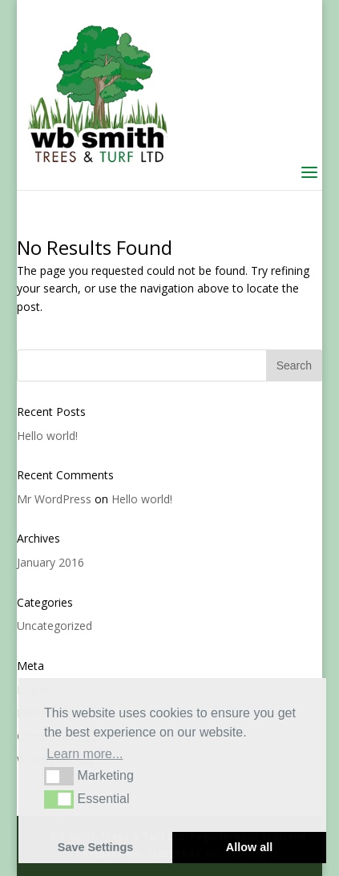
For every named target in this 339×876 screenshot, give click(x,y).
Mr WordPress (54, 499)
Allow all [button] (249, 847)
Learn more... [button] (84, 754)
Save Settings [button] (95, 847)
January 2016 (50, 562)
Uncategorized (54, 625)
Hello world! (47, 435)
